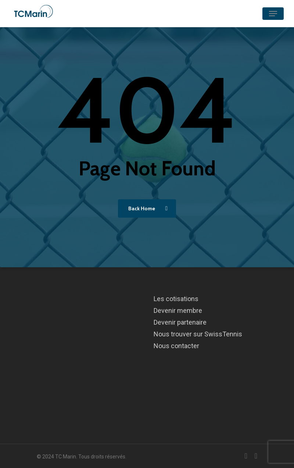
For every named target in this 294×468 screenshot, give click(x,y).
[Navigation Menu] (273, 13)
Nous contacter (176, 346)
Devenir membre (178, 310)
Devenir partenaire (180, 322)
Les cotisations (176, 299)
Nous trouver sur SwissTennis (198, 334)
